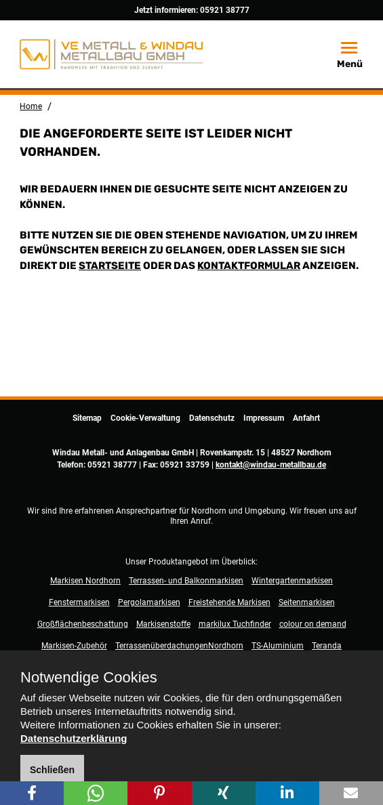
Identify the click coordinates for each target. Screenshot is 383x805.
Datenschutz (212, 418)
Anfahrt (306, 418)
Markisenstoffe (163, 624)
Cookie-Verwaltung (145, 418)
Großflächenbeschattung (82, 624)
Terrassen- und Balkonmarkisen (186, 580)
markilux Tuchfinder (235, 624)
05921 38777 (224, 10)
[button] (32, 793)
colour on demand (312, 624)
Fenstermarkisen (79, 602)
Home (31, 106)
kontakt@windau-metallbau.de (271, 465)
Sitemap (87, 418)
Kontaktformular (248, 266)
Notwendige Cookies (88, 677)
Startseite (110, 266)
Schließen (52, 769)
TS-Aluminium (277, 646)
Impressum (263, 418)
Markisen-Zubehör (74, 646)
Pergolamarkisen (149, 602)
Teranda (327, 646)
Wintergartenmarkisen (292, 580)
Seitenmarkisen (307, 602)
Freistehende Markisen (229, 602)
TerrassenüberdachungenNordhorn (179, 646)
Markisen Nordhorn (85, 580)
